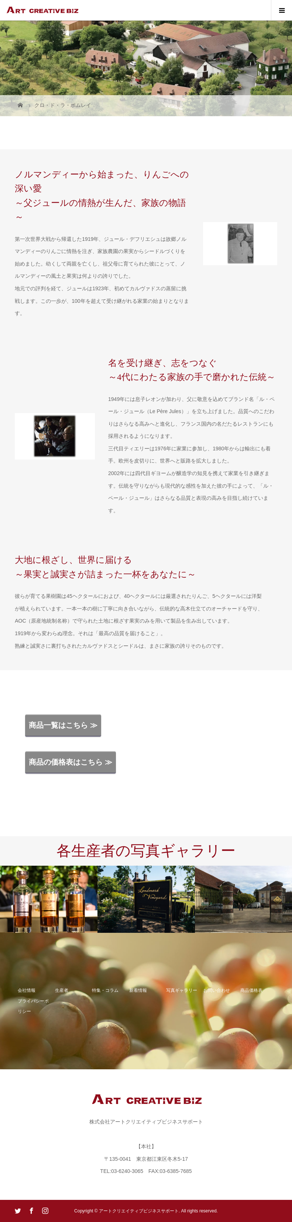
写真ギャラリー (181, 990)
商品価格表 (251, 990)
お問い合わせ (216, 990)
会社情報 (26, 990)
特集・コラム (105, 990)
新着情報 (138, 990)
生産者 (61, 990)
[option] (48, 899)
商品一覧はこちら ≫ (63, 725)
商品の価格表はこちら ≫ (70, 762)
